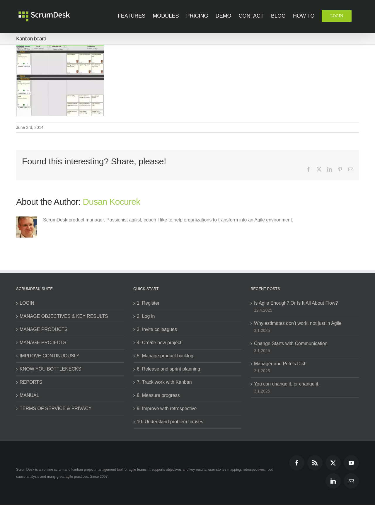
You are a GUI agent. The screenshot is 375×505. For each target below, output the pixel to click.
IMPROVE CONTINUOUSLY (49, 355)
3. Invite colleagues (157, 329)
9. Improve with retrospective (167, 408)
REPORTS (31, 382)
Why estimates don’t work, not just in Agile (298, 323)
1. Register (148, 303)
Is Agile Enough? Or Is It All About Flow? (296, 303)
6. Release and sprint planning (168, 368)
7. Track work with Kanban (164, 382)
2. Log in (146, 316)
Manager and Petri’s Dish (280, 363)
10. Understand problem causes (170, 421)
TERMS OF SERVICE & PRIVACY (56, 408)
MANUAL (29, 395)
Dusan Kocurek (111, 202)
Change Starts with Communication (291, 343)
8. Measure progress (158, 395)
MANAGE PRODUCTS (44, 329)
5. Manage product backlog (165, 355)
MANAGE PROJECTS (43, 342)
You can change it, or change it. (287, 383)
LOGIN (27, 303)
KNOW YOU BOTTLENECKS (50, 368)
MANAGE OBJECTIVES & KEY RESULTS (64, 316)
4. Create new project (159, 342)
